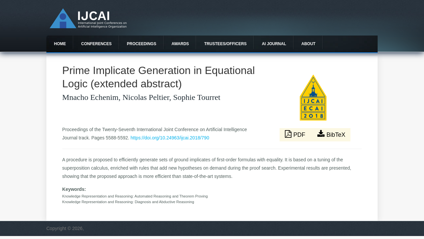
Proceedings (141, 43)
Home (60, 43)
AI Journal (274, 43)
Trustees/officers (225, 43)
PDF (296, 134)
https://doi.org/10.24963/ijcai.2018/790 (170, 137)
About (308, 43)
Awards (180, 43)
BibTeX (331, 134)
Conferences (96, 43)
